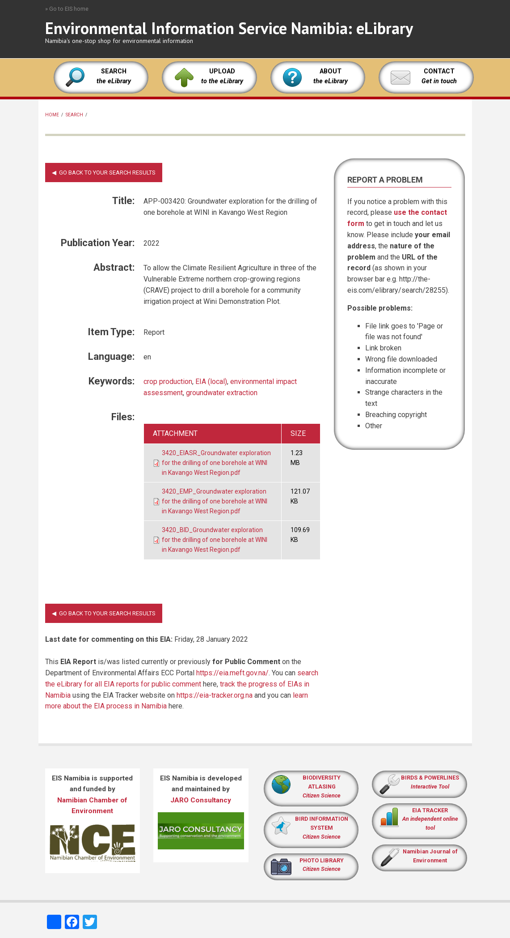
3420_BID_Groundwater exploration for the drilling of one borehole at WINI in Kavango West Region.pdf (214, 539)
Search (74, 114)
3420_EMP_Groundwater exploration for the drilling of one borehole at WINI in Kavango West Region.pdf (214, 501)
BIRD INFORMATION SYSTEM (321, 827)
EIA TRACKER (430, 810)
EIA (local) (211, 381)
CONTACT (439, 71)
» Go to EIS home (67, 8)
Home (52, 114)
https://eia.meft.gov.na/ (232, 673)
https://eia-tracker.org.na (215, 695)
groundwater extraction (221, 392)
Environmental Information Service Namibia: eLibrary (229, 27)
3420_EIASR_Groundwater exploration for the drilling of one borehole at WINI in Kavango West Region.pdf (216, 462)
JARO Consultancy (200, 800)
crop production (167, 381)
